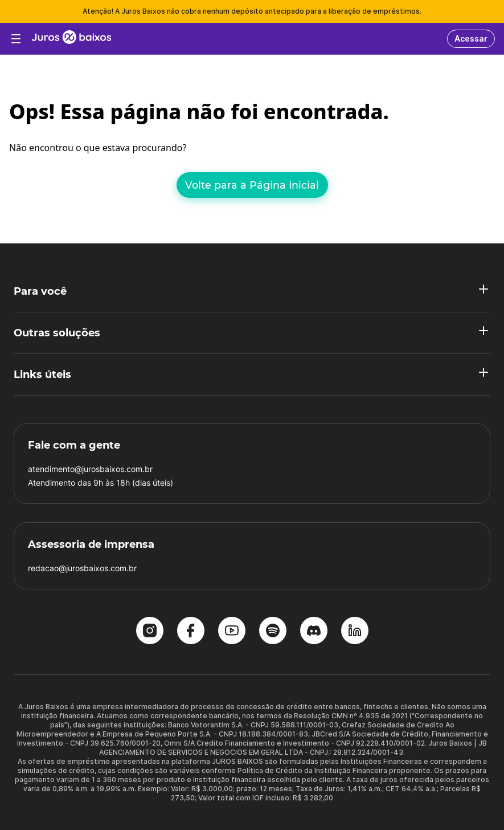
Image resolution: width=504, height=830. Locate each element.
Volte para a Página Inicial (252, 185)
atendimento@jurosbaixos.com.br (90, 469)
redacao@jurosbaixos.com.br (82, 568)
